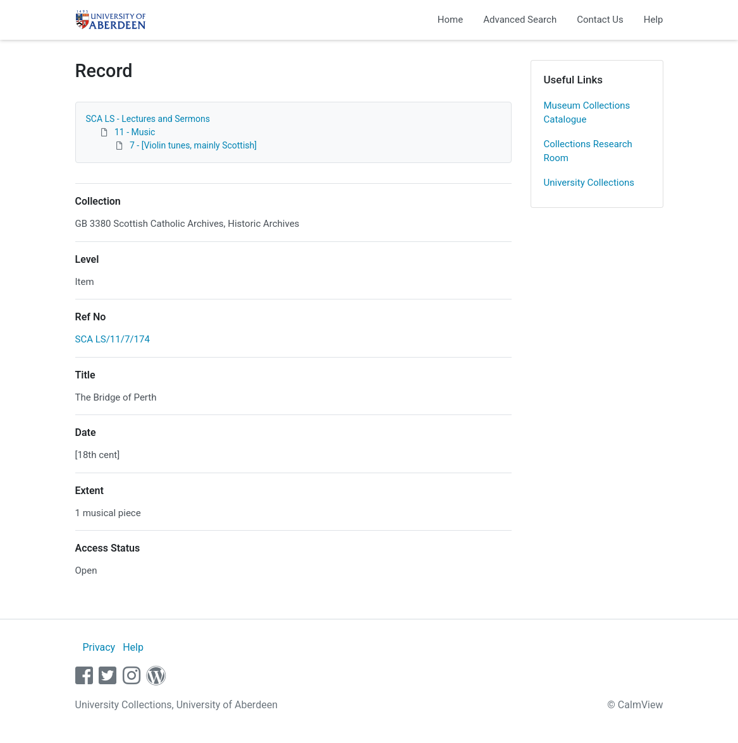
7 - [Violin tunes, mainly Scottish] (193, 145)
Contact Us (600, 19)
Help (653, 19)
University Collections (589, 182)
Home (450, 19)
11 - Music (134, 132)
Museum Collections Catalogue (587, 113)
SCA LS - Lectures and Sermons (148, 119)
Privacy (98, 647)
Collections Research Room (588, 151)
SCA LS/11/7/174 (112, 339)
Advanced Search (520, 19)
